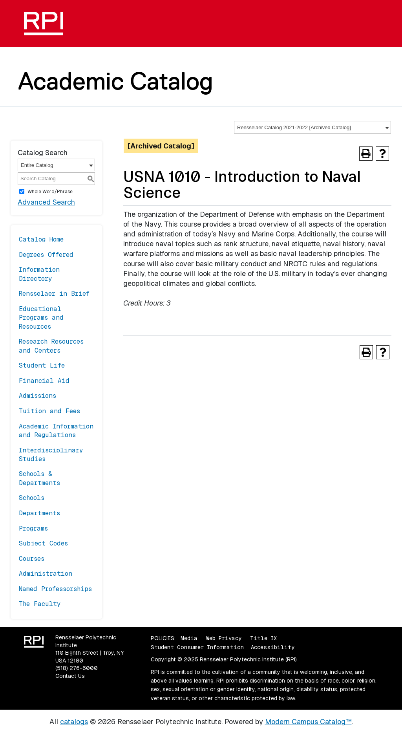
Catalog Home (41, 239)
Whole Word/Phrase (50, 192)
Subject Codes (43, 543)
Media (189, 638)
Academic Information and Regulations (56, 430)
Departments (39, 513)
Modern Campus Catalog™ (308, 721)
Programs (33, 528)
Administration (45, 573)
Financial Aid (44, 381)
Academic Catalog (115, 81)
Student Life (42, 365)
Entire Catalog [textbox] (37, 165)
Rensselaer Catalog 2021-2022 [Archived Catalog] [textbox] (294, 127)
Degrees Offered (46, 255)
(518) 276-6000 (76, 668)
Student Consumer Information (197, 647)
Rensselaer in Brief (54, 293)
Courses (31, 559)
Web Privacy (223, 638)
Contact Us (70, 675)
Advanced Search (46, 202)
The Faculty (40, 604)
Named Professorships (55, 589)
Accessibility (272, 647)
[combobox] (312, 127)
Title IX (263, 638)
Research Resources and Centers (51, 345)
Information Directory (39, 273)
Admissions (37, 396)
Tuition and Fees (49, 411)
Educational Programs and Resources (41, 318)
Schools (31, 498)
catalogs (74, 721)
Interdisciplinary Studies (51, 454)
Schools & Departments (39, 478)
